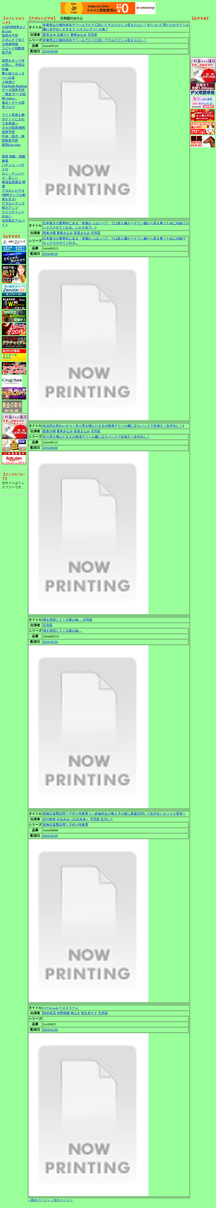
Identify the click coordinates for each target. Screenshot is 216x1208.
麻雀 (5, 160)
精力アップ (10, 207)
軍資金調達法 (11, 182)
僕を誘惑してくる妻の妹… (62, 630)
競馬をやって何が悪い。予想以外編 (13, 65)
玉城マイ (63, 34)
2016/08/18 (50, 254)
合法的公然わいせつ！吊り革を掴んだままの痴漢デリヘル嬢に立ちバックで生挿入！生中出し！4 (113, 425)
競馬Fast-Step (11, 145)
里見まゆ (49, 34)
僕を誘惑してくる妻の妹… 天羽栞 (67, 619)
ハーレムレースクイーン (61, 1007)
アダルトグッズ (13, 203)
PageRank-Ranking (14, 86)
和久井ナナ (89, 1013)
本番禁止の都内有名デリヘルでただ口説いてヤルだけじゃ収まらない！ (95, 40)
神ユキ (75, 1013)
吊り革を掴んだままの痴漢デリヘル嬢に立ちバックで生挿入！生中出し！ (96, 436)
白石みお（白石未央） (73, 819)
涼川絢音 (49, 819)
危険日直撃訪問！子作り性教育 (65, 824)
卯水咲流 (49, 1013)
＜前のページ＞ (39, 1200)
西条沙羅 (49, 233)
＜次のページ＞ (61, 1200)
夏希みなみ (78, 34)
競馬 (5, 156)
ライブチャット (13, 212)
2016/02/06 (50, 836)
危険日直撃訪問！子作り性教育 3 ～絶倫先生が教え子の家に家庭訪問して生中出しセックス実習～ (114, 813)
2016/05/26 (50, 642)
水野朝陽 (63, 1013)
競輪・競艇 (17, 156)
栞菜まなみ (82, 233)
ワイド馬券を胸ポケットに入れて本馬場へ (13, 119)
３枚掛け (8, 82)
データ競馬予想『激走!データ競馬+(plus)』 (14, 94)
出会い (7, 216)
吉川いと (106, 819)
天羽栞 (92, 34)
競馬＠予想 (10, 35)
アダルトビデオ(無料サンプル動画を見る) (14, 195)
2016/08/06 (50, 448)
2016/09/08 (50, 51)
